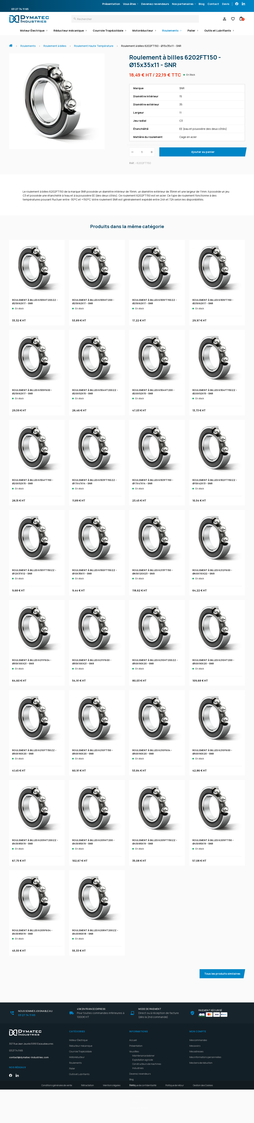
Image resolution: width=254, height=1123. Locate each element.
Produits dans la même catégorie (127, 226)
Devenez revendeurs (155, 4)
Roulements (170, 30)
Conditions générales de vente (56, 1118)
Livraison (134, 1090)
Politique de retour (174, 1118)
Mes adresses (196, 1051)
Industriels (137, 1068)
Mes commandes (198, 1040)
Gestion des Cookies (203, 1118)
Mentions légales (111, 1118)
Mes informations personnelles (205, 1057)
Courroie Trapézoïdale (108, 30)
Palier (191, 30)
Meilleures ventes (138, 1107)
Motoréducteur (142, 30)
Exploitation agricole (142, 1059)
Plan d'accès (135, 1096)
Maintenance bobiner (143, 1055)
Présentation (111, 4)
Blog (201, 4)
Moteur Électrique (32, 30)
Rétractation (87, 1118)
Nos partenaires (182, 4)
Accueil (12, 44)
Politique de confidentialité (142, 1118)
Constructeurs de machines (146, 1064)
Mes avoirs (194, 1045)
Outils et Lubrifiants (217, 30)
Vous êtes (129, 4)
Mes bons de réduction (200, 1062)
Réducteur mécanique (68, 30)
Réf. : (132, 163)
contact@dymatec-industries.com (29, 1057)
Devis (225, 4)
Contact (213, 4)
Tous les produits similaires (222, 973)
